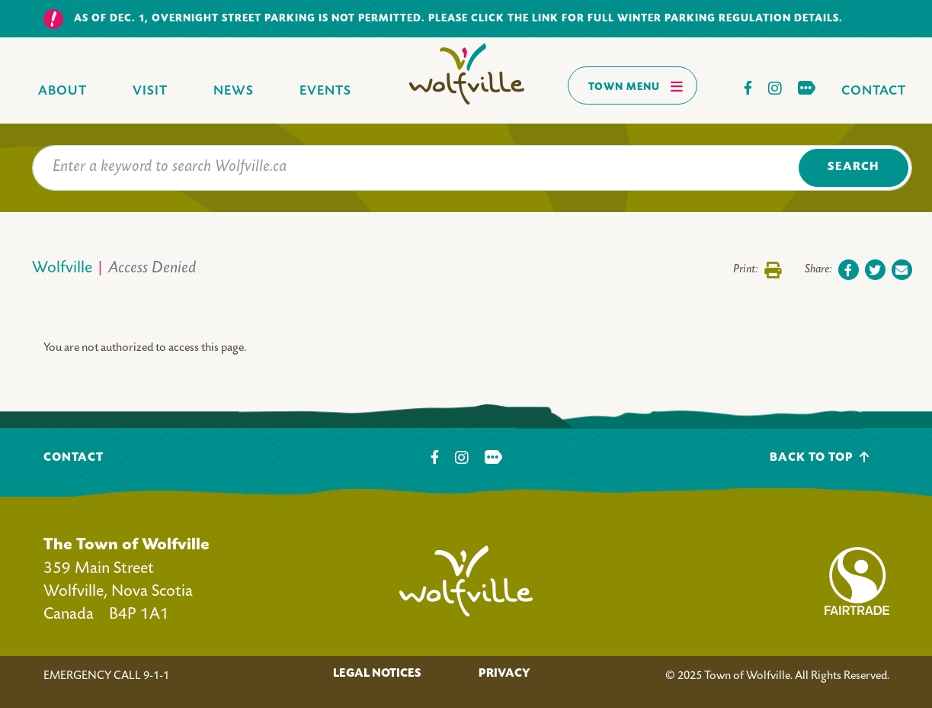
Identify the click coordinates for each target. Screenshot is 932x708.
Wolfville (62, 269)
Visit (150, 91)
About (62, 91)
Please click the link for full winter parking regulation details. (635, 19)
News (233, 91)
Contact (873, 91)
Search (853, 167)
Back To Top (820, 457)
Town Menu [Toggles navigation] (636, 86)
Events (325, 91)
